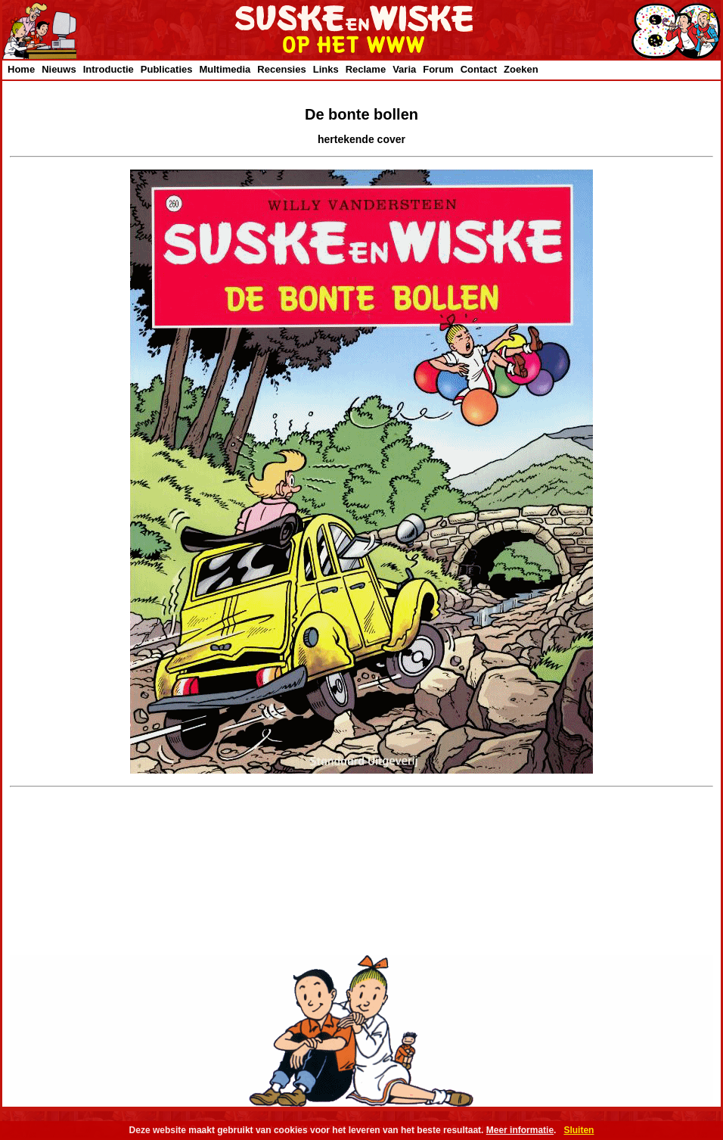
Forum (438, 69)
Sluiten (578, 1130)
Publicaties (167, 69)
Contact (479, 69)
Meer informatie (520, 1130)
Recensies (281, 69)
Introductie (108, 69)
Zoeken (521, 69)
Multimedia (224, 69)
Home (21, 69)
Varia (404, 69)
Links (326, 69)
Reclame (366, 69)
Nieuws (59, 69)
